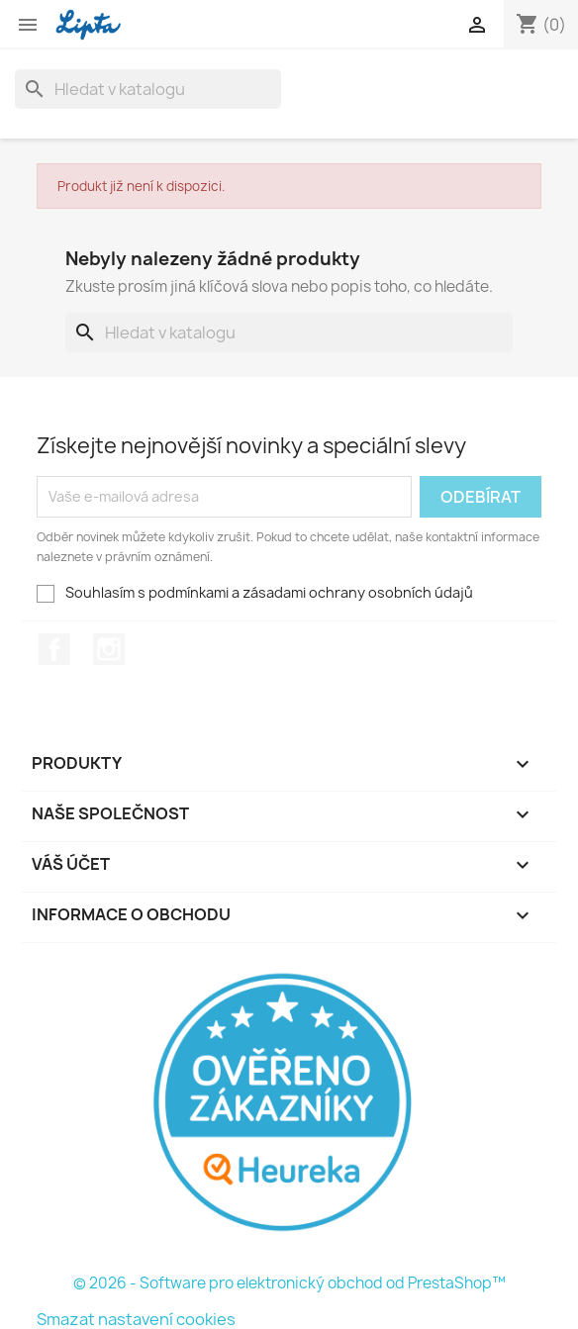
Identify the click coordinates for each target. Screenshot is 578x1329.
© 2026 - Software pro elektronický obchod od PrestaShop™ (289, 1283)
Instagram (109, 649)
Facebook (54, 649)
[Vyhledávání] (148, 89)
